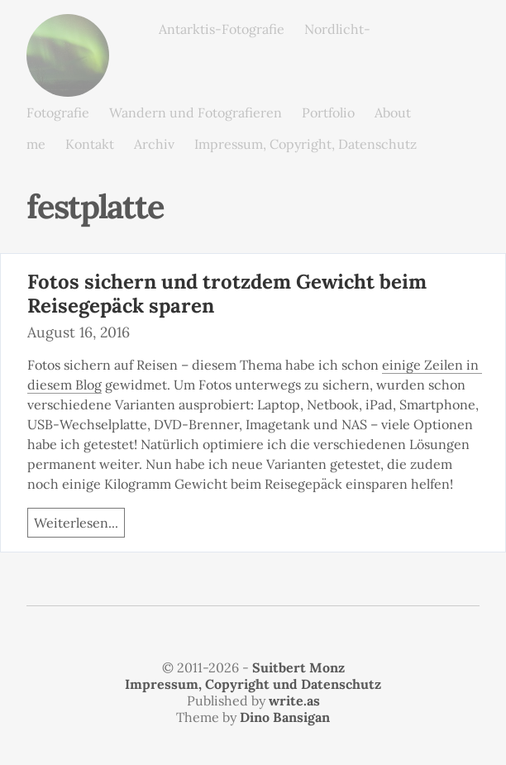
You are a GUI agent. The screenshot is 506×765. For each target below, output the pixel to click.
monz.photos (67, 27)
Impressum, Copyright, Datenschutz (305, 144)
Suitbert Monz (298, 667)
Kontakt (89, 144)
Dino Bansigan (285, 717)
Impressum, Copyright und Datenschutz (253, 684)
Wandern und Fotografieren (195, 112)
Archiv (154, 144)
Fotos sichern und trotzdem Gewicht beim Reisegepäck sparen (227, 293)
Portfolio (328, 112)
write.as (294, 700)
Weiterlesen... (76, 522)
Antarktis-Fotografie (221, 29)
